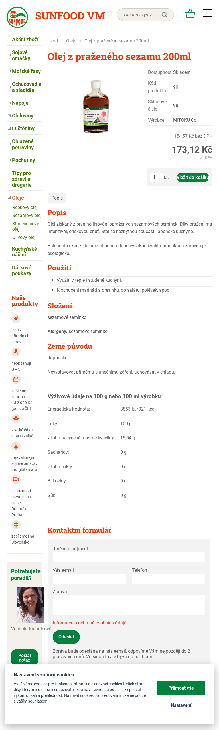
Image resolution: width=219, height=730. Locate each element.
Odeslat (66, 637)
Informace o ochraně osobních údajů (90, 623)
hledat (164, 15)
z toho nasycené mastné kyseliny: (81, 438)
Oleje (71, 41)
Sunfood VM (70, 15)
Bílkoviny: (57, 481)
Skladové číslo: (157, 105)
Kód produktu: (157, 86)
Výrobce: (156, 120)
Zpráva (60, 591)
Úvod (53, 41)
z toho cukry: (60, 466)
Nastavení (181, 705)
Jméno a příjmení (70, 548)
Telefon (139, 570)
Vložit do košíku (193, 177)
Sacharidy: (58, 452)
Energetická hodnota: (69, 409)
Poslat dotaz (24, 658)
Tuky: (53, 423)
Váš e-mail (63, 570)
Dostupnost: (160, 72)
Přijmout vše (181, 688)
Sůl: (51, 495)
